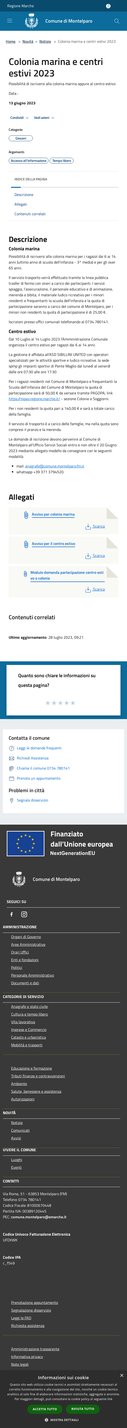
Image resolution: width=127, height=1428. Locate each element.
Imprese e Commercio (28, 1029)
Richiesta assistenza (27, 1325)
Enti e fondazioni (25, 960)
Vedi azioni (45, 118)
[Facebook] (11, 914)
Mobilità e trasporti (26, 1045)
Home (10, 41)
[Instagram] (24, 914)
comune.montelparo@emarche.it (38, 1217)
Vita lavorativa (23, 1022)
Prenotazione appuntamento (34, 1302)
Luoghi (16, 1160)
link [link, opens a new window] (110, 1399)
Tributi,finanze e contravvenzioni (38, 1076)
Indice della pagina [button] (30, 179)
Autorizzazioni (23, 1099)
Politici (16, 967)
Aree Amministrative (28, 944)
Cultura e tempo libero (29, 1014)
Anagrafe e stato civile (29, 1006)
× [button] (121, 1375)
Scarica (94, 526)
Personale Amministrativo (32, 975)
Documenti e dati (25, 983)
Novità (27, 41)
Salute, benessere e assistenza (36, 1091)
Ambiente (19, 1084)
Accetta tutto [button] (45, 1409)
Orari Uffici (20, 952)
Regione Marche (20, 6)
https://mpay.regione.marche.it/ (34, 399)
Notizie (45, 41)
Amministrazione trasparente (35, 1349)
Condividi (20, 118)
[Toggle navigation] (10, 21)
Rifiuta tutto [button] (82, 1409)
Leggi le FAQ (21, 1318)
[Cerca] (117, 21)
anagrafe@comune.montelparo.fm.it (54, 466)
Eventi (16, 1167)
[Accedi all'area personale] (108, 6)
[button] (63, 1419)
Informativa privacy (27, 1356)
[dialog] (63, 1399)
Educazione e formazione (31, 1068)
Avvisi (16, 1138)
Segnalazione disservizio (31, 1310)
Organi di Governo (26, 937)
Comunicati (20, 1130)
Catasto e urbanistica (28, 1037)
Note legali (20, 1364)
